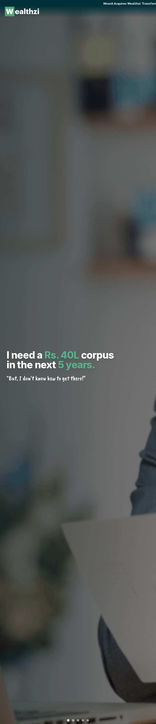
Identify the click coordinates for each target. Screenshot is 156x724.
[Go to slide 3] (78, 720)
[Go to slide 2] (73, 720)
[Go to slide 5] (88, 720)
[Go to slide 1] (68, 720)
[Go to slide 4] (83, 720)
